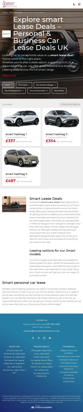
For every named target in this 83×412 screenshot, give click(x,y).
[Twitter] (39, 338)
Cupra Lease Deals (41, 354)
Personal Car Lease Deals (14, 354)
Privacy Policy (69, 378)
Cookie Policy (68, 382)
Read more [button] (9, 75)
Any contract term (39, 91)
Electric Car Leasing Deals (41, 367)
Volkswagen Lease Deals (41, 351)
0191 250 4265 (53, 324)
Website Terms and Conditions (68, 352)
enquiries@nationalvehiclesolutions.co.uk (41, 331)
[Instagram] (44, 338)
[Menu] (79, 4)
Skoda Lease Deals (41, 357)
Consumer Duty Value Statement (68, 367)
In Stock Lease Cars (14, 351)
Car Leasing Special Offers (41, 360)
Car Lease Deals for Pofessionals (41, 374)
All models (24, 85)
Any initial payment (14, 91)
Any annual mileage (46, 85)
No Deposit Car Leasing (14, 360)
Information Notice (68, 363)
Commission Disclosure (68, 360)
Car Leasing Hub (41, 370)
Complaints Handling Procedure (69, 373)
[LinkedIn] (50, 338)
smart (9, 85)
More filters (59, 91)
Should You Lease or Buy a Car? (14, 371)
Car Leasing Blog (14, 367)
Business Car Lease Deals (14, 357)
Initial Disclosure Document (69, 356)
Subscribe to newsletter (14, 364)
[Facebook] (33, 338)
